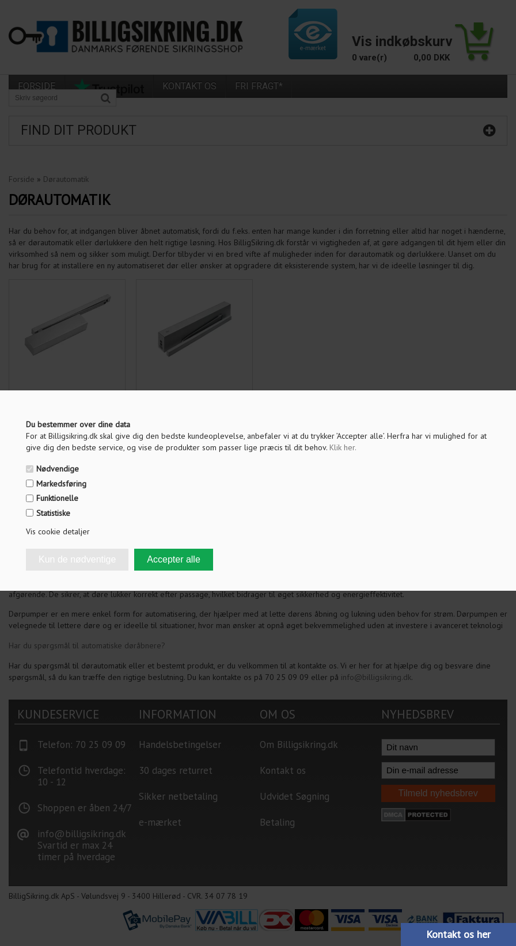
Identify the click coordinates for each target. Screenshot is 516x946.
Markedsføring (61, 483)
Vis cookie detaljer (58, 531)
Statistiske (53, 513)
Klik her (342, 447)
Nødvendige (57, 468)
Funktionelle (57, 498)
